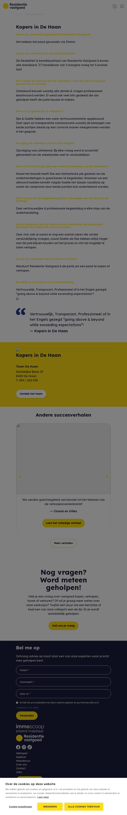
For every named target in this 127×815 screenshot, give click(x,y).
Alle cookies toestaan (84, 806)
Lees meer (43, 797)
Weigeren (50, 806)
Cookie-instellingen (20, 806)
